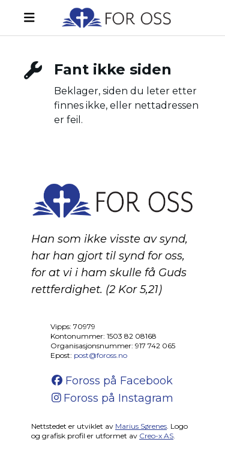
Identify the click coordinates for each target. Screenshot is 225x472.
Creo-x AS (156, 435)
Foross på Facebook (112, 380)
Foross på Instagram (113, 398)
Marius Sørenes (141, 426)
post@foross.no (100, 355)
